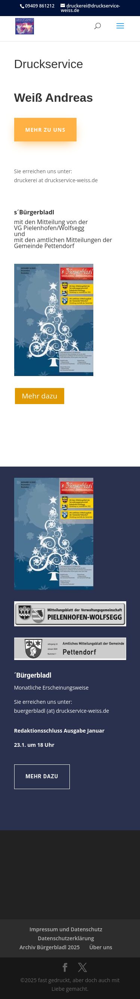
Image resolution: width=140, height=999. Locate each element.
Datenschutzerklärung (66, 938)
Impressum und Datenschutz (65, 929)
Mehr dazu (39, 396)
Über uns (100, 947)
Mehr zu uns (45, 129)
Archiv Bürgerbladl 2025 (49, 947)
